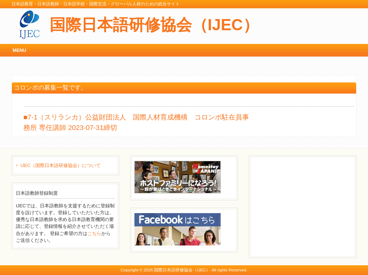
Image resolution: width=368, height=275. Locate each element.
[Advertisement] (307, 206)
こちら (94, 233)
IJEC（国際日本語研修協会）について (60, 165)
